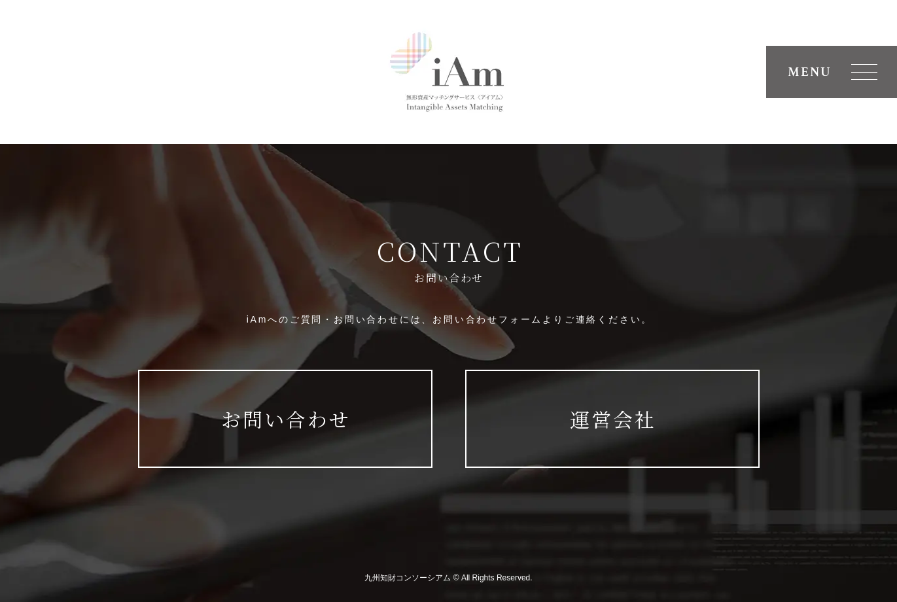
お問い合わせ (286, 418)
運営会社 (613, 418)
